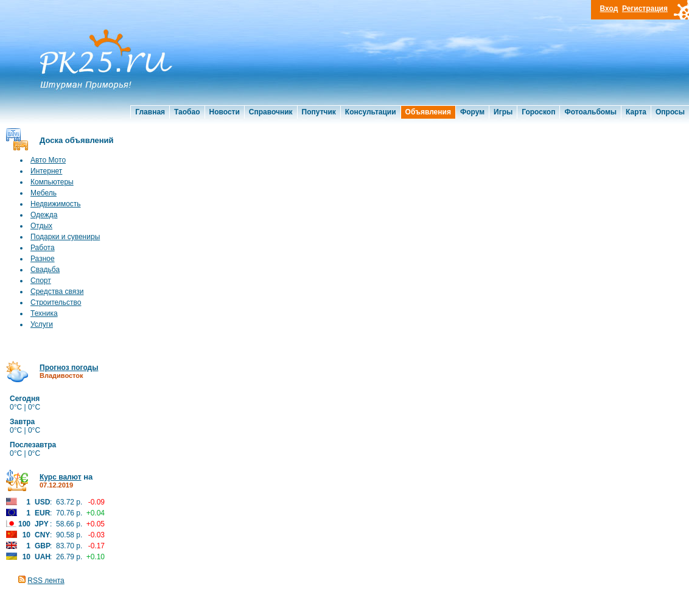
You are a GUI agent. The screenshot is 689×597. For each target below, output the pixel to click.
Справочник (271, 112)
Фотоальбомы (590, 112)
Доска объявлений (77, 140)
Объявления (428, 112)
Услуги (41, 324)
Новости (224, 112)
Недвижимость (55, 204)
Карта (636, 112)
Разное (42, 258)
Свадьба (45, 269)
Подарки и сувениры (65, 236)
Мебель (43, 193)
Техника (44, 313)
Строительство (56, 302)
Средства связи (56, 291)
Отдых (41, 226)
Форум (472, 112)
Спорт (40, 280)
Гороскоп (538, 112)
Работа (42, 247)
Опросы (670, 112)
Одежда (43, 215)
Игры (503, 112)
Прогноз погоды (69, 367)
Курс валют (61, 477)
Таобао (187, 112)
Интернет (46, 171)
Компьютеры (52, 182)
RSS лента (45, 580)
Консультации (370, 112)
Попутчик (319, 112)
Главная (150, 112)
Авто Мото (48, 160)
